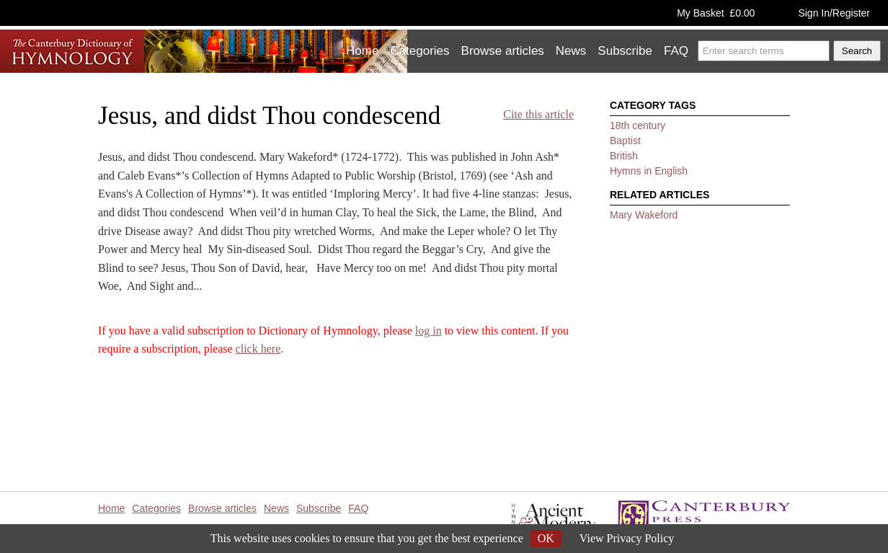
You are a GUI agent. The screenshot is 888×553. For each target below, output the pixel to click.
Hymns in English (649, 171)
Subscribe (625, 51)
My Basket (716, 13)
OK (546, 538)
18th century (637, 125)
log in (428, 330)
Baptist (625, 140)
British (624, 156)
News (571, 51)
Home (362, 51)
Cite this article (538, 114)
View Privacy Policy (627, 538)
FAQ (676, 51)
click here (258, 348)
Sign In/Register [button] (834, 13)
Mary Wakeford (644, 215)
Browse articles (502, 51)
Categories (419, 51)
